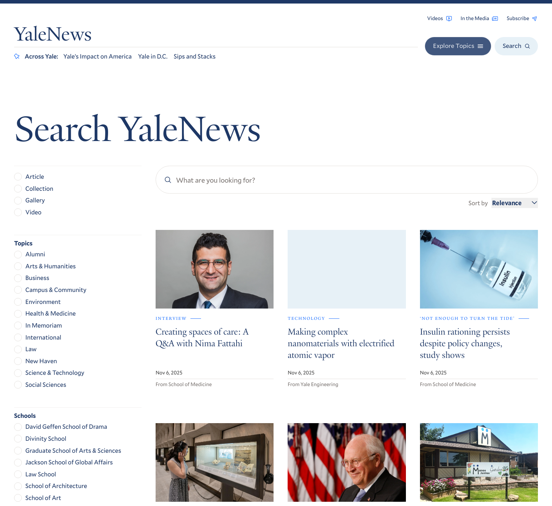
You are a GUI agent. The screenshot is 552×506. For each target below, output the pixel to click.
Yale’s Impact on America (97, 56)
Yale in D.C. (152, 56)
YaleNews (53, 36)
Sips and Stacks (195, 56)
